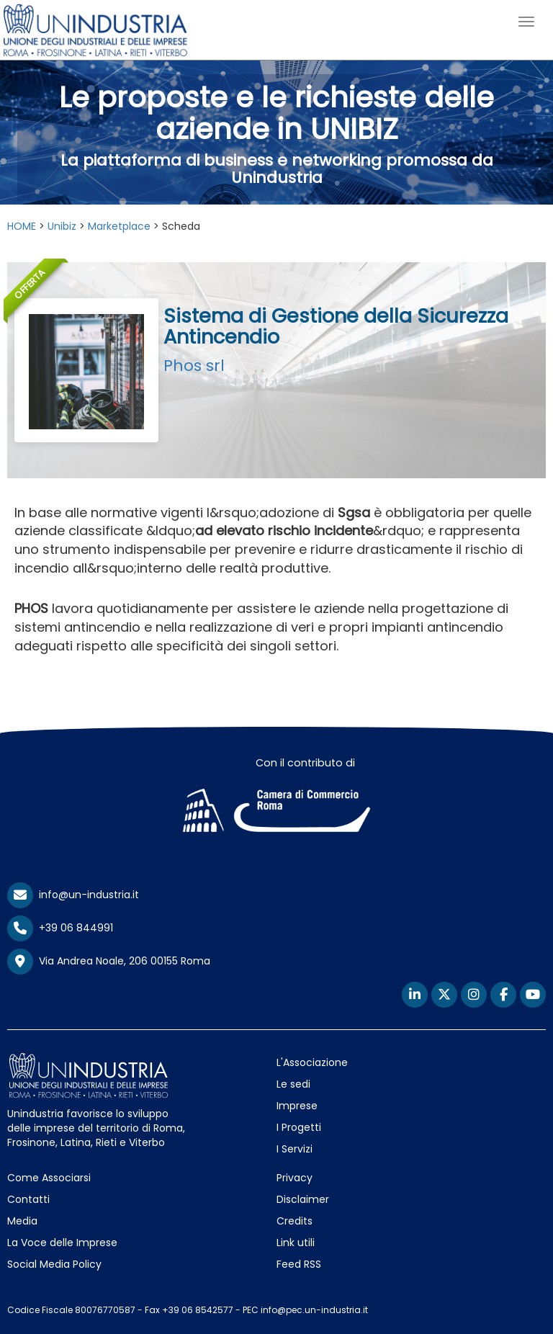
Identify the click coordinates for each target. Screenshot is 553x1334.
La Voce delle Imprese (62, 1242)
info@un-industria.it (73, 894)
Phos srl (194, 365)
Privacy (294, 1177)
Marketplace (119, 226)
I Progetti (298, 1127)
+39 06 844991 (60, 928)
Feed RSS (298, 1264)
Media (22, 1221)
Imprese (297, 1105)
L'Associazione (312, 1062)
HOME (21, 226)
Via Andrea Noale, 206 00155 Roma (108, 962)
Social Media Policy (54, 1264)
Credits (294, 1221)
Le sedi (293, 1084)
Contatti (28, 1199)
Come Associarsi (49, 1177)
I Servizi (294, 1149)
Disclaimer (302, 1199)
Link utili (295, 1242)
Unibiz (62, 226)
